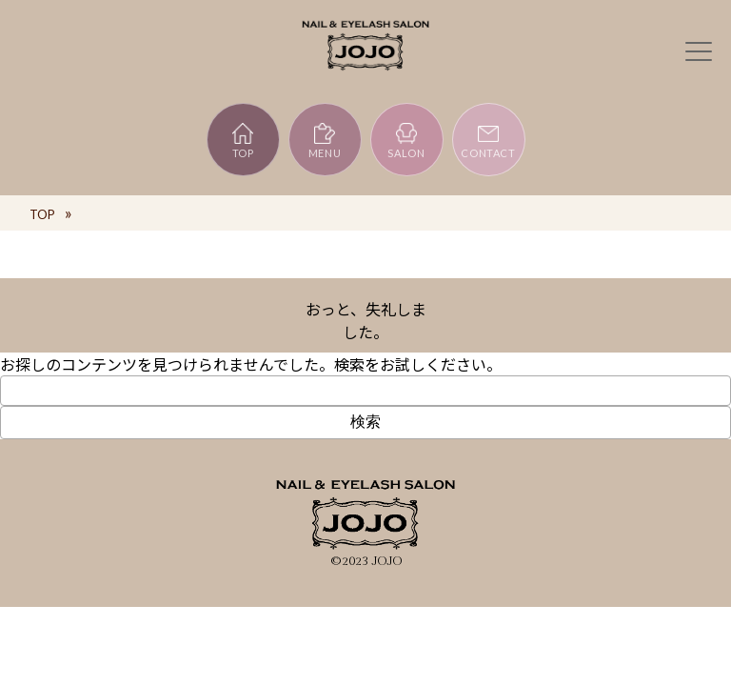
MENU (325, 140)
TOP (243, 140)
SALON (406, 140)
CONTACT (488, 140)
